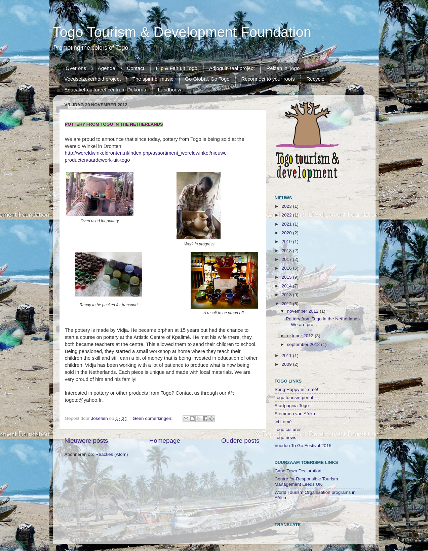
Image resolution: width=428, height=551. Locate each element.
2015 (287, 277)
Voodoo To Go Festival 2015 (303, 445)
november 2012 (303, 311)
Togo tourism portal (294, 397)
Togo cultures (288, 429)
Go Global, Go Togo (207, 79)
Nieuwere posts (86, 440)
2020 (287, 232)
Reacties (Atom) (111, 454)
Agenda (106, 68)
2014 (287, 285)
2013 (287, 294)
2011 (287, 355)
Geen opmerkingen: (152, 418)
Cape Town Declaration (298, 470)
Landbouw (169, 89)
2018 (287, 250)
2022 (287, 215)
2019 (287, 241)
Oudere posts (240, 440)
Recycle (315, 79)
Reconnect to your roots (268, 79)
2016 (287, 268)
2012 (287, 303)
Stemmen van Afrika (295, 413)
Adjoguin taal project (232, 68)
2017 (287, 259)
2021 (287, 224)
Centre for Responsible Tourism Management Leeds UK (306, 481)
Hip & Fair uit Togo (176, 68)
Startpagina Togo (292, 405)
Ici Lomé (283, 421)
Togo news (286, 437)
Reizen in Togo (283, 68)
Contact (135, 68)
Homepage (164, 440)
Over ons (76, 68)
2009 (287, 364)
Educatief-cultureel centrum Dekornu (105, 89)
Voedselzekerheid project (93, 79)
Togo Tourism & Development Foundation (182, 32)
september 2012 (304, 344)
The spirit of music (152, 79)
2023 (287, 206)
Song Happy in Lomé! (296, 389)
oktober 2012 (301, 335)
